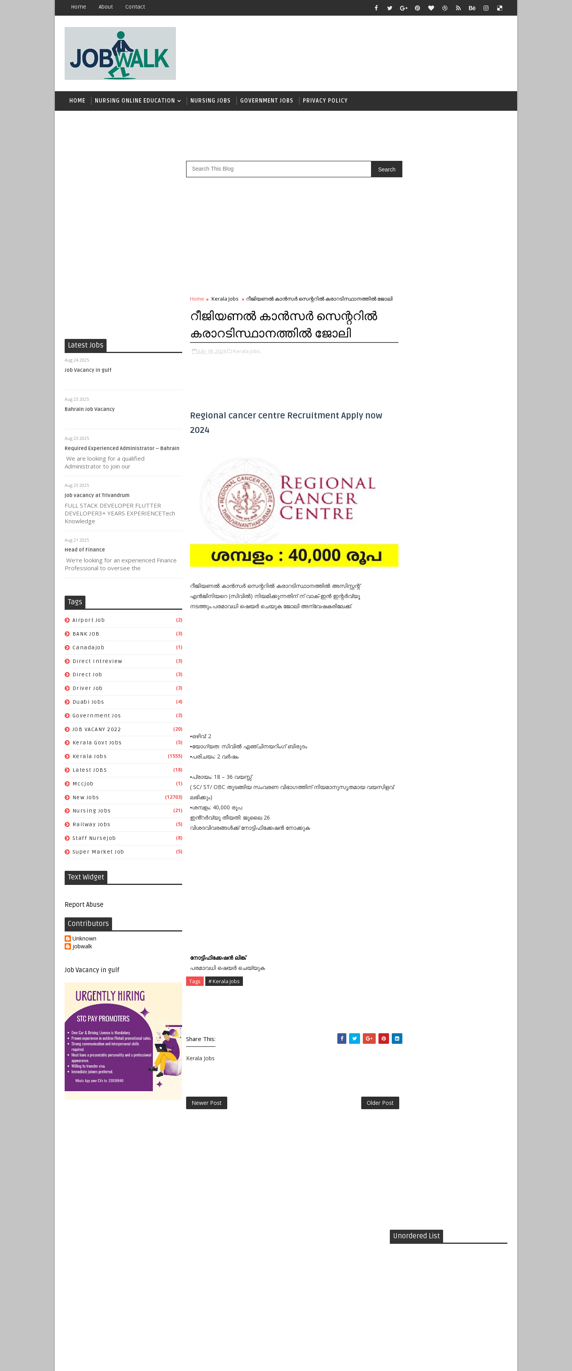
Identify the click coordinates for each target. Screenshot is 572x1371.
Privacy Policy (325, 101)
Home (78, 7)
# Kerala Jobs (224, 998)
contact (135, 7)
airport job (88, 621)
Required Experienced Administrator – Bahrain (122, 450)
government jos (96, 716)
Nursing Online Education (135, 101)
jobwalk (82, 947)
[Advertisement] (364, 49)
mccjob (83, 785)
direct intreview (97, 662)
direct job (87, 676)
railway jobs (91, 825)
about (106, 7)
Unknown (84, 940)
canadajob (88, 648)
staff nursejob (94, 839)
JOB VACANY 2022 (96, 730)
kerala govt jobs (97, 744)
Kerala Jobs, (247, 377)
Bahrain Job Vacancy (90, 410)
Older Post (363, 1121)
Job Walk (105, 1359)
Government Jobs (266, 101)
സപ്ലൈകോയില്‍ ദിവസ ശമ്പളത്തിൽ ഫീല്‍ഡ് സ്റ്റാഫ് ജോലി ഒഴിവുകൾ (463, 483)
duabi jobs (88, 703)
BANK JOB (86, 635)
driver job (87, 689)
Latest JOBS (89, 771)
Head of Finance (85, 551)
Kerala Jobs (89, 757)
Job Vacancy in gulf (88, 371)
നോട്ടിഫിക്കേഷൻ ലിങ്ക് (218, 975)
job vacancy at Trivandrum (97, 497)
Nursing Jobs (210, 101)
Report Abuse (84, 906)
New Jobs (86, 798)
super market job (98, 853)
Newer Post (207, 1121)
